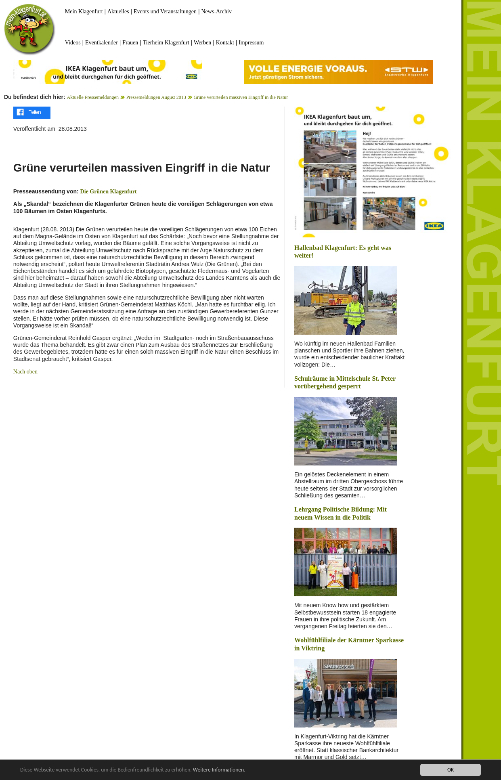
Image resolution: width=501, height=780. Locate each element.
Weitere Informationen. (219, 770)
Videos (73, 43)
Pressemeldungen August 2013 (156, 97)
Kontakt (225, 43)
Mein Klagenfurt (84, 11)
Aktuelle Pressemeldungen (93, 97)
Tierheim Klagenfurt (166, 43)
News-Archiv (216, 11)
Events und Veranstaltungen (165, 11)
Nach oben (25, 372)
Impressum (251, 43)
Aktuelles (118, 11)
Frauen (130, 43)
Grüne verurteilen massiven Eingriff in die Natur (240, 97)
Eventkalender (101, 43)
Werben (202, 43)
